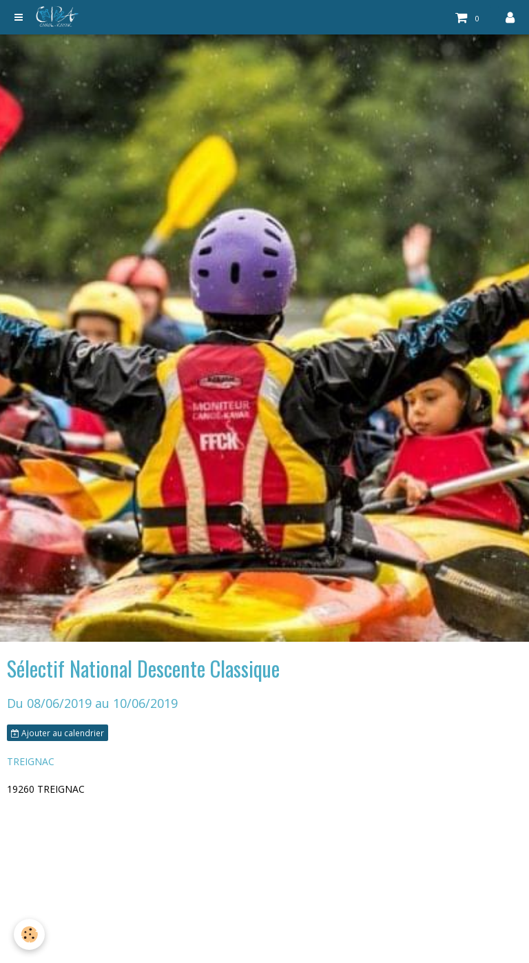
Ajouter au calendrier (57, 732)
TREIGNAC (30, 761)
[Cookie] (29, 934)
